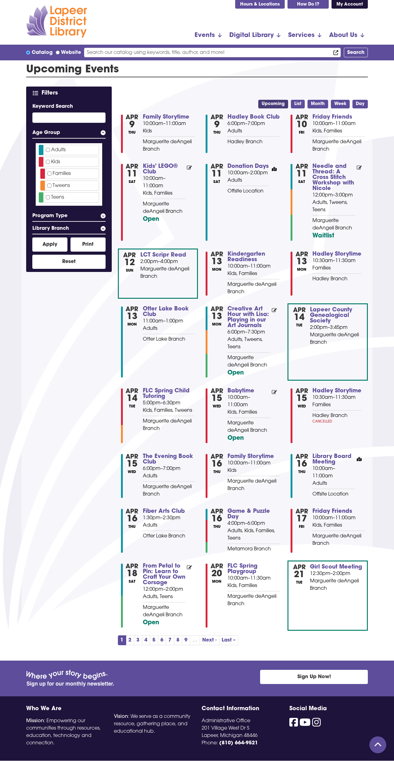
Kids (55, 162)
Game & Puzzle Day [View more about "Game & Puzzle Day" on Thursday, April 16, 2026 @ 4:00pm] (248, 514)
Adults (58, 150)
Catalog (42, 52)
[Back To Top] (377, 744)
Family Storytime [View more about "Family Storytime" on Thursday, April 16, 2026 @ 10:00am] (250, 456)
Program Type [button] (49, 215)
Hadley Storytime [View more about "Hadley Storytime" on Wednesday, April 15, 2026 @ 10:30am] (336, 391)
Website (71, 52)
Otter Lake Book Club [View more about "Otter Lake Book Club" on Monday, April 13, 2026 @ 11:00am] (166, 312)
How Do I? (308, 4)
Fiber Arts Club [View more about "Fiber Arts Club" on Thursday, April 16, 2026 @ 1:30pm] (164, 511)
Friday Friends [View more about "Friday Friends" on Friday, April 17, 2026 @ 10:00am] (332, 511)
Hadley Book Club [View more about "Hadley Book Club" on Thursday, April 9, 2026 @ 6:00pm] (253, 117)
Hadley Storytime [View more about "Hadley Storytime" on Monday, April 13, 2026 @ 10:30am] (336, 254)
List (297, 104)
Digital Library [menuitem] (251, 35)
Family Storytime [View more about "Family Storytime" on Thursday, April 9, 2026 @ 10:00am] (166, 117)
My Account (349, 4)
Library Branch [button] (50, 228)
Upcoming (273, 104)
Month (318, 104)
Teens (57, 197)
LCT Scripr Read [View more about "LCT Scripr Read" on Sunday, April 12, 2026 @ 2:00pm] (163, 255)
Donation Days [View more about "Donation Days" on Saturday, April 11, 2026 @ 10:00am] (248, 166)
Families (62, 173)
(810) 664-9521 (238, 743)
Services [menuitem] (301, 35)
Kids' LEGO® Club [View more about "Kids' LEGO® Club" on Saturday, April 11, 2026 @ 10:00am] (160, 169)
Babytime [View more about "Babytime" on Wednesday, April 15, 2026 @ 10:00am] (240, 391)
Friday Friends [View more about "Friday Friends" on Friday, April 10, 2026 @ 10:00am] (332, 117)
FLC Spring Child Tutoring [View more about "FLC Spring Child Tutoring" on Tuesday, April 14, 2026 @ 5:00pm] (166, 393)
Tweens (61, 185)
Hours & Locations (260, 4)
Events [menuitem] (205, 35)
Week (340, 104)
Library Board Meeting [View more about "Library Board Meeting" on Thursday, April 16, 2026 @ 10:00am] (332, 459)
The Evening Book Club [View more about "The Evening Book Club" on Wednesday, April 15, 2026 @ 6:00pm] (168, 459)
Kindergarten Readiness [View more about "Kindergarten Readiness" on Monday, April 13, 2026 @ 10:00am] (246, 257)
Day (360, 104)
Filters (51, 93)
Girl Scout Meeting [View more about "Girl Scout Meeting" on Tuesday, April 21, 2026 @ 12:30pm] (336, 567)
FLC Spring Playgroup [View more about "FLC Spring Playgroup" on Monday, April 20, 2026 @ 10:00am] (242, 569)
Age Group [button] (46, 132)
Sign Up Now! (314, 676)
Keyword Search (52, 106)
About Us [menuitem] (343, 35)
